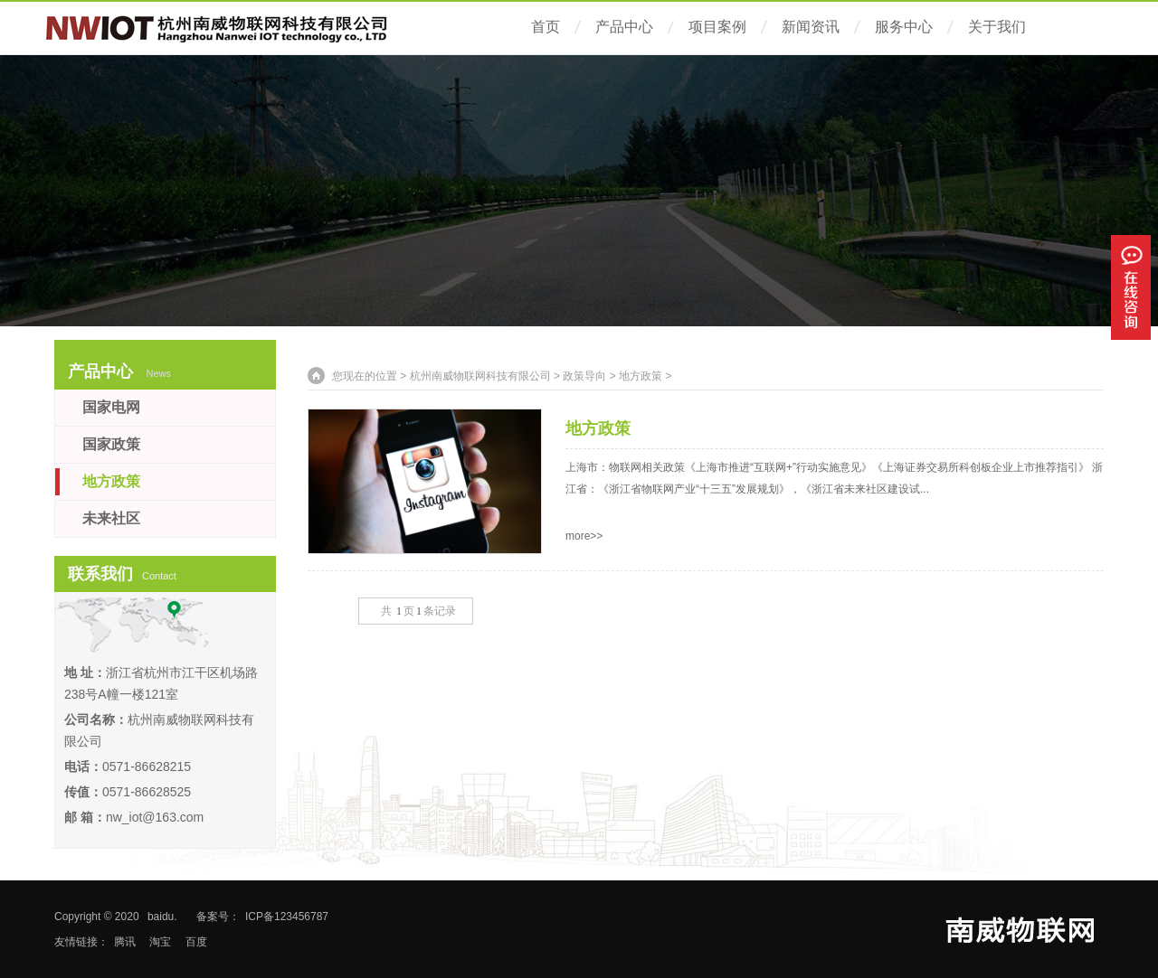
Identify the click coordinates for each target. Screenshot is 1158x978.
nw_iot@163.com (155, 817)
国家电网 (111, 407)
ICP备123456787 (286, 916)
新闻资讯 (811, 26)
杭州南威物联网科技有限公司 (480, 376)
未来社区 (111, 518)
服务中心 (904, 26)
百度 (196, 942)
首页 (545, 26)
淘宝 (160, 942)
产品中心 (624, 26)
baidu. (162, 916)
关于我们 (997, 26)
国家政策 (111, 444)
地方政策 (640, 376)
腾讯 (125, 942)
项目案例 (717, 26)
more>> (584, 536)
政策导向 (584, 376)
